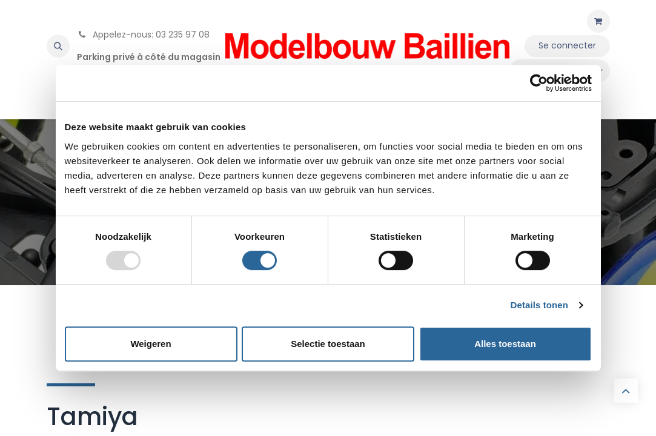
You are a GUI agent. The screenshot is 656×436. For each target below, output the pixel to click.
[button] (58, 46)
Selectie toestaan (328, 344)
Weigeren (150, 344)
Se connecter (567, 45)
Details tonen (539, 305)
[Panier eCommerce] (598, 21)
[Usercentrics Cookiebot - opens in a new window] (539, 83)
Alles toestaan (505, 344)
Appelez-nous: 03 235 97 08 (143, 34)
